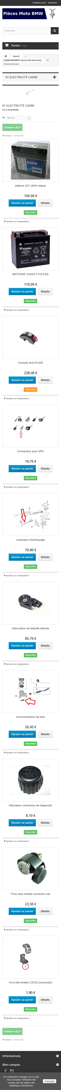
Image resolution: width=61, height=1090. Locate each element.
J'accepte (50, 1081)
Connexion (52, 3)
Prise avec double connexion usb (30, 893)
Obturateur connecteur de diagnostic (30, 805)
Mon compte (11, 1065)
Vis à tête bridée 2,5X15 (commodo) (30, 982)
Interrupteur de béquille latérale (30, 628)
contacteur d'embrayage (30, 539)
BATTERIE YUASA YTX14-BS (30, 274)
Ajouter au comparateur (17, 221)
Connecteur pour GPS (30, 451)
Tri (3, 117)
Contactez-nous (39, 3)
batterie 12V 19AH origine (30, 185)
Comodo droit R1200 (30, 362)
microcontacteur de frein (30, 716)
